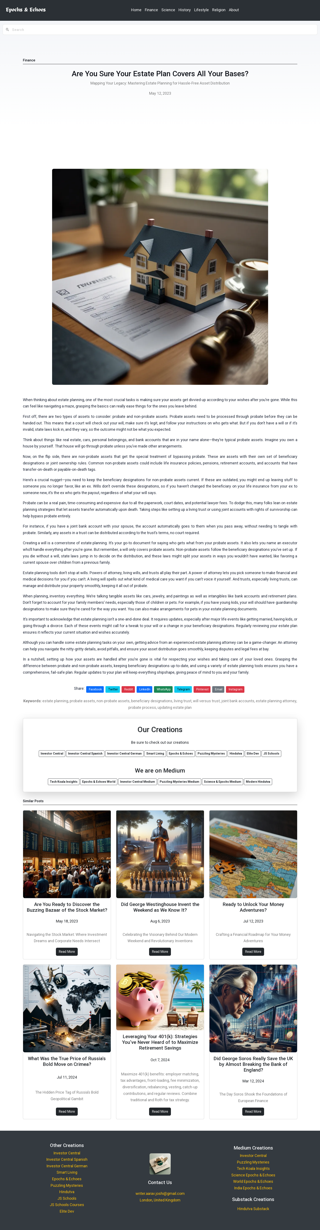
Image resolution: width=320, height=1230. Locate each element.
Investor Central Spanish (66, 1159)
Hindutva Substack (253, 1208)
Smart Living (67, 1172)
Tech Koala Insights (253, 1168)
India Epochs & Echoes (253, 1188)
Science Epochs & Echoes (253, 1175)
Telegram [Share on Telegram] (183, 689)
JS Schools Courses (67, 1204)
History (185, 10)
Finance (151, 10)
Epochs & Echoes (67, 1179)
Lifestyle (201, 10)
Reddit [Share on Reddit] (128, 689)
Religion (219, 10)
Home (136, 10)
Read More (67, 952)
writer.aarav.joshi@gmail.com (160, 1193)
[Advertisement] (160, 133)
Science (168, 10)
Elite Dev (67, 1211)
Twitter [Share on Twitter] (113, 689)
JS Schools (66, 1198)
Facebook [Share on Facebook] (95, 689)
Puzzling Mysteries (67, 1185)
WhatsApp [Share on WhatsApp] (164, 689)
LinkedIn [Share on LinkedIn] (144, 689)
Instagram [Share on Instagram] (235, 689)
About (234, 10)
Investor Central (66, 1153)
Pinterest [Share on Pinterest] (202, 689)
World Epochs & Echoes (253, 1181)
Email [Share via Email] (218, 689)
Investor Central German (66, 1166)
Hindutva (66, 1192)
